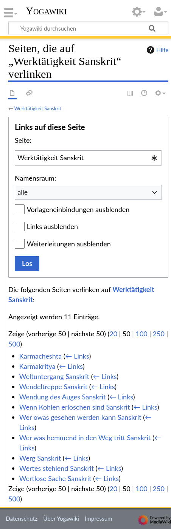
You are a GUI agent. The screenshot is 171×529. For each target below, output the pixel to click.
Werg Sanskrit (40, 458)
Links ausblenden (52, 226)
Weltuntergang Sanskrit (54, 376)
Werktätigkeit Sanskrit (37, 108)
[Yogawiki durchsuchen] (88, 28)
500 (14, 344)
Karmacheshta (40, 356)
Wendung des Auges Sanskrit (62, 397)
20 (113, 333)
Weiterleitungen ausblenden (69, 244)
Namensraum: (35, 178)
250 (159, 333)
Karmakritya (37, 366)
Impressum (98, 518)
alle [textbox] (22, 192)
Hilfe (156, 50)
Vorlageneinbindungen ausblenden (78, 209)
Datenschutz (21, 518)
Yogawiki (46, 11)
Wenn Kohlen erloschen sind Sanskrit (74, 407)
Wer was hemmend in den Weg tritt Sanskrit (85, 437)
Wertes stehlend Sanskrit (56, 468)
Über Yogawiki (61, 518)
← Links (77, 356)
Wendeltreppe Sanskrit (53, 386)
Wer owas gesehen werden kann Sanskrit (80, 417)
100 (141, 333)
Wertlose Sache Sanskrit (55, 478)
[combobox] (88, 158)
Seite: (23, 140)
